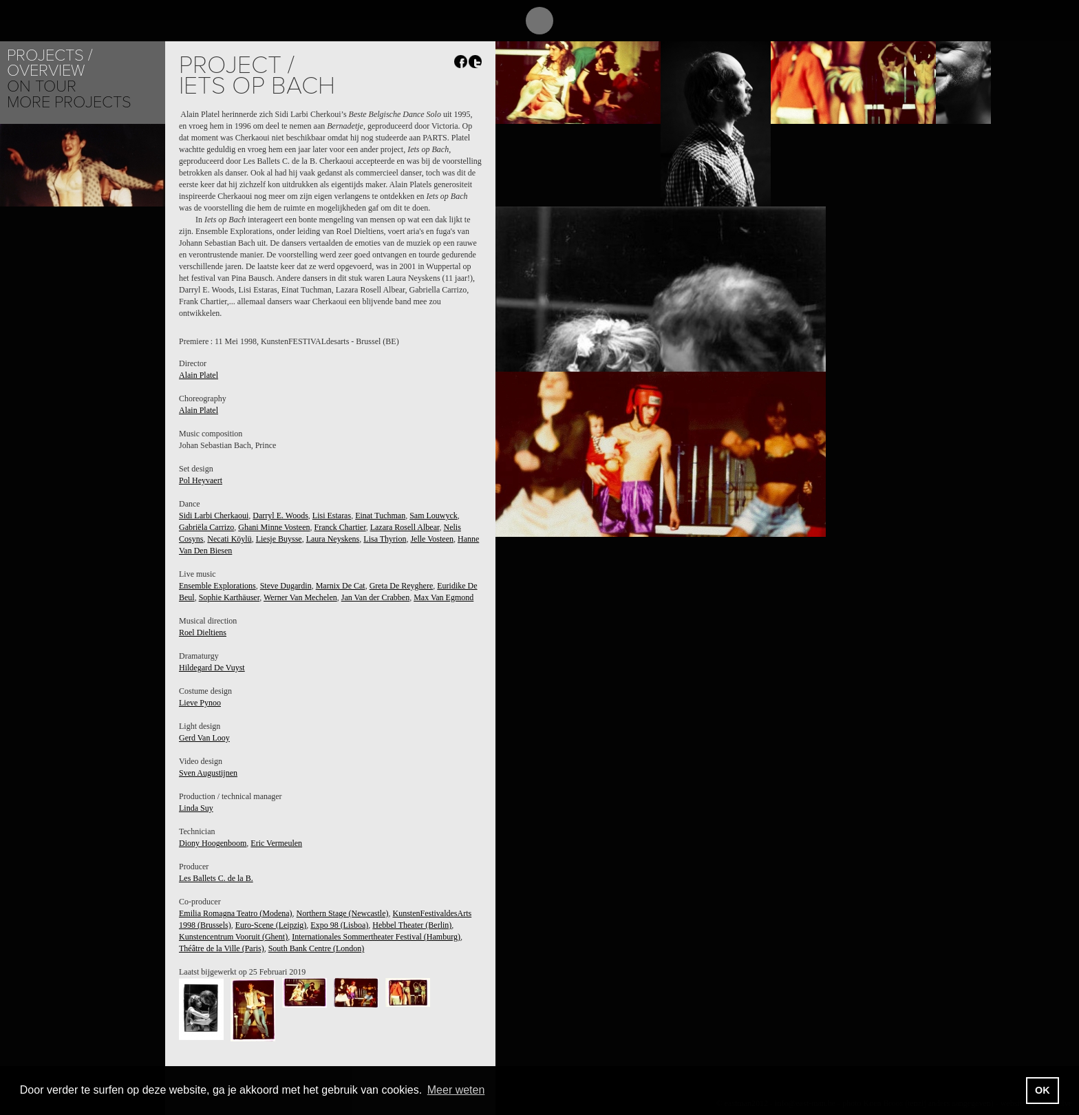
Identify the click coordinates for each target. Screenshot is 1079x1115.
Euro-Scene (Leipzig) (271, 925)
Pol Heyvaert (200, 480)
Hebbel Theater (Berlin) (411, 925)
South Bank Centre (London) (316, 948)
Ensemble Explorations (217, 586)
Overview (46, 71)
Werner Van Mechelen (300, 597)
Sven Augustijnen (208, 773)
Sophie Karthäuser (229, 597)
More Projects (69, 102)
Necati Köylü (229, 539)
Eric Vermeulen (276, 843)
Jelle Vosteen (431, 539)
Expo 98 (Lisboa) (339, 925)
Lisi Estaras (331, 515)
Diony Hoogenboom (212, 843)
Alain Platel (198, 375)
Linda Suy (196, 808)
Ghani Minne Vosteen (274, 527)
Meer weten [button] (456, 1090)
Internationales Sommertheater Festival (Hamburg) (376, 937)
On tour (41, 86)
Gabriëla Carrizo (206, 527)
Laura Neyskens (333, 539)
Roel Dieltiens (202, 632)
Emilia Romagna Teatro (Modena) (235, 913)
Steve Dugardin (286, 586)
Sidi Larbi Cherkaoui (213, 515)
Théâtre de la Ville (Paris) (221, 948)
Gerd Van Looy (204, 738)
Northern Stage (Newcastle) (343, 913)
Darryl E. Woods (280, 515)
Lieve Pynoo (200, 703)
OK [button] (1042, 1090)
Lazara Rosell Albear (405, 527)
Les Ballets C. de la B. (216, 878)
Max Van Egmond (443, 597)
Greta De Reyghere (402, 586)
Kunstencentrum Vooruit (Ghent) (233, 937)
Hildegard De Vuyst (212, 667)
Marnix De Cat (340, 586)
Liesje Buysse (279, 539)
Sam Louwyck (433, 515)
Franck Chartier (340, 527)
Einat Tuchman (380, 515)
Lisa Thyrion (384, 539)
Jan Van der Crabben (375, 597)
